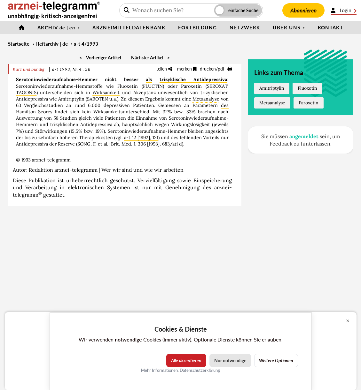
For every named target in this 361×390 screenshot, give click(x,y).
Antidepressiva (32, 99)
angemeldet (303, 136)
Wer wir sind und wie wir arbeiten (142, 170)
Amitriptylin (71, 99)
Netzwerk (245, 27)
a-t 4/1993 (86, 44)
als (149, 79)
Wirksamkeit (106, 92)
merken (187, 68)
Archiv (56, 27)
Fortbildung (197, 27)
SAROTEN (97, 99)
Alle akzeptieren (186, 360)
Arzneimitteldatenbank (128, 27)
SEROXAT (217, 86)
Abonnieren (303, 10)
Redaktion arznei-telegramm (63, 170)
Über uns (286, 27)
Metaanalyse (272, 103)
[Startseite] (22, 27)
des (225, 105)
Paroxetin (191, 86)
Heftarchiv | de (51, 44)
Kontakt (330, 27)
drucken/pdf (216, 68)
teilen (164, 68)
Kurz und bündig (29, 69)
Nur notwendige (230, 360)
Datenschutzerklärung (200, 370)
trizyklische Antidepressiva (193, 79)
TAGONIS (26, 92)
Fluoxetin (127, 86)
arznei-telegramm (51, 160)
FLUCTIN (153, 86)
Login (344, 10)
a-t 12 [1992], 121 (141, 137)
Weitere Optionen (276, 360)
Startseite (18, 44)
